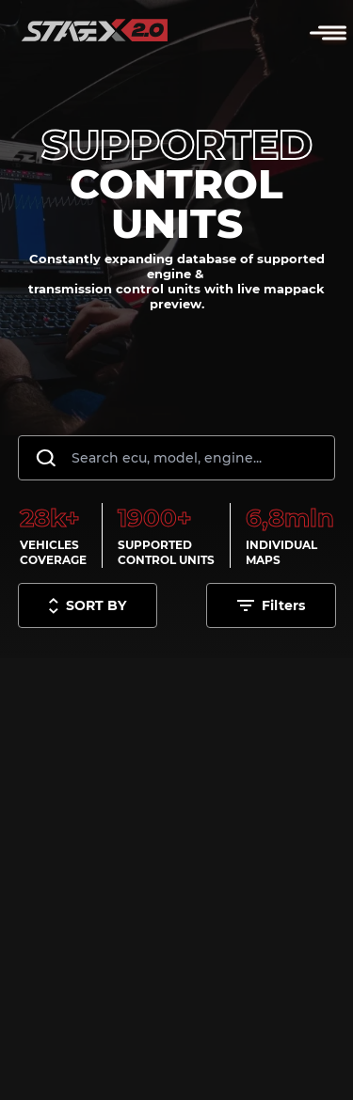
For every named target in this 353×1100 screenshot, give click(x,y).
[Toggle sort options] (87, 605)
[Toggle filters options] (271, 605)
